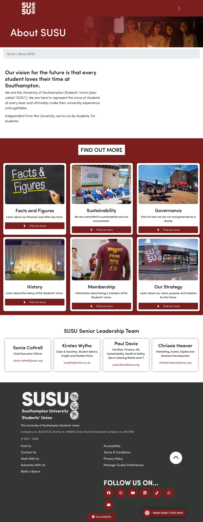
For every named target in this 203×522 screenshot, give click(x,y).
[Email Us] (109, 505)
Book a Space (30, 471)
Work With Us (30, 458)
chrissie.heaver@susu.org (175, 362)
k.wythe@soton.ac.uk (77, 362)
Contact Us (28, 452)
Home (11, 54)
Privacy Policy (113, 458)
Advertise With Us (33, 465)
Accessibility (101, 517)
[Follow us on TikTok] (157, 493)
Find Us (26, 446)
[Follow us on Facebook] (109, 493)
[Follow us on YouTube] (133, 493)
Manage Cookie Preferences (124, 465)
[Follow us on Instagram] (121, 493)
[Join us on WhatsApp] (169, 493)
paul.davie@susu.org (126, 365)
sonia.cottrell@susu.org (28, 360)
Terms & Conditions (117, 452)
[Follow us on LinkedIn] (145, 493)
